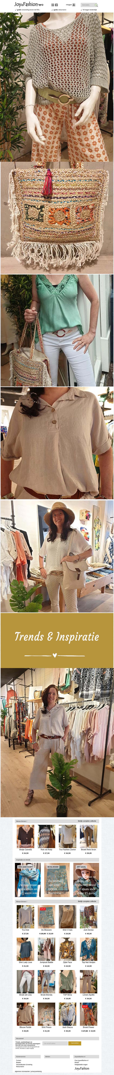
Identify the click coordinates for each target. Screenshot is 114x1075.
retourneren (60, 10)
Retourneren (20, 1066)
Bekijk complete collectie (87, 821)
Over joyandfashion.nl (81, 1060)
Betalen (18, 1062)
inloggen (70, 5)
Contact (18, 1060)
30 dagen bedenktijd (90, 10)
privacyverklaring (36, 1071)
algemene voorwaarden (22, 1071)
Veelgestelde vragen (81, 1064)
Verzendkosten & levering (24, 1064)
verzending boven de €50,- (28, 10)
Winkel (77, 1062)
